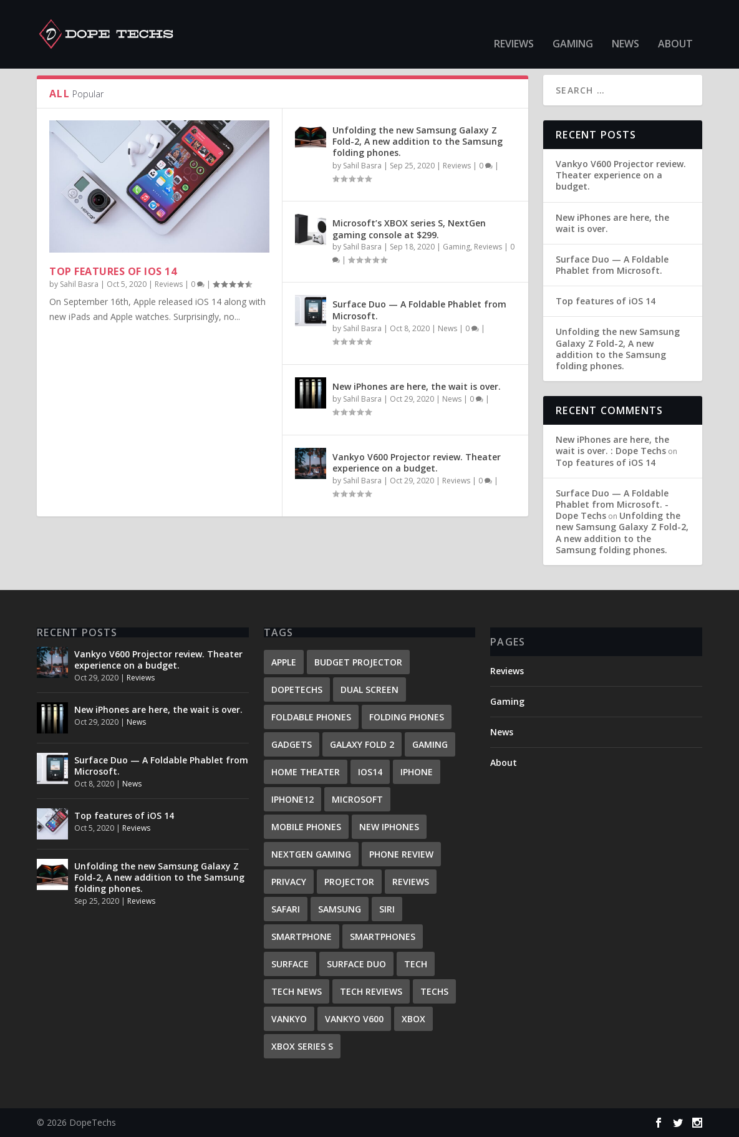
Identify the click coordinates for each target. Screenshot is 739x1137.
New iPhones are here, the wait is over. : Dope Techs (612, 445)
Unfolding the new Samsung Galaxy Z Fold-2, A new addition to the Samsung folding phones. (417, 141)
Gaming (573, 26)
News (625, 26)
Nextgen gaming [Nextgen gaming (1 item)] (311, 854)
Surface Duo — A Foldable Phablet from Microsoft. (419, 309)
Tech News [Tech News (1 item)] (296, 991)
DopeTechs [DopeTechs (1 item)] (296, 689)
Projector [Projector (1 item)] (349, 882)
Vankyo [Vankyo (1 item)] (289, 1019)
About (675, 26)
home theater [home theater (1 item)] (305, 772)
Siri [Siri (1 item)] (387, 909)
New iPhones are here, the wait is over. (416, 386)
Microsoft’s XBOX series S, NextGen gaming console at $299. (409, 228)
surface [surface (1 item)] (290, 964)
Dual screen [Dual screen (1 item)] (369, 689)
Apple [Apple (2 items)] (283, 662)
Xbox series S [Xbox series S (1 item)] (302, 1046)
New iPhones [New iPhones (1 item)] (389, 827)
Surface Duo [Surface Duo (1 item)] (356, 964)
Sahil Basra (79, 284)
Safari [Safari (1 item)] (285, 909)
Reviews (514, 26)
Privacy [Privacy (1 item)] (288, 882)
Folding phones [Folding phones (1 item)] (406, 717)
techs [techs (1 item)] (434, 991)
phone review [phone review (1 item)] (401, 854)
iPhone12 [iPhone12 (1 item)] (292, 799)
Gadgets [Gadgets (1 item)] (291, 744)
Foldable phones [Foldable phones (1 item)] (311, 717)
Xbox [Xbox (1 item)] (413, 1019)
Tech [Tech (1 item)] (415, 964)
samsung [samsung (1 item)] (339, 909)
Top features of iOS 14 (112, 271)
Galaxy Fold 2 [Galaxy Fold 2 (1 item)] (362, 744)
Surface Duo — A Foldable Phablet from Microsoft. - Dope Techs (612, 504)
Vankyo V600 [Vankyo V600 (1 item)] (354, 1019)
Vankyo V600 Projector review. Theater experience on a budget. (416, 462)
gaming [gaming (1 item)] (430, 744)
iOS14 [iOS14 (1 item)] (370, 772)
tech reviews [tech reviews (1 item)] (371, 991)
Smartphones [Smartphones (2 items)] (382, 936)
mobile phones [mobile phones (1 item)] (306, 827)
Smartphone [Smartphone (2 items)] (301, 936)
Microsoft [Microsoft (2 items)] (357, 799)
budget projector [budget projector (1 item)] (358, 662)
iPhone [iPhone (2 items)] (416, 772)
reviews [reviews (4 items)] (410, 882)
